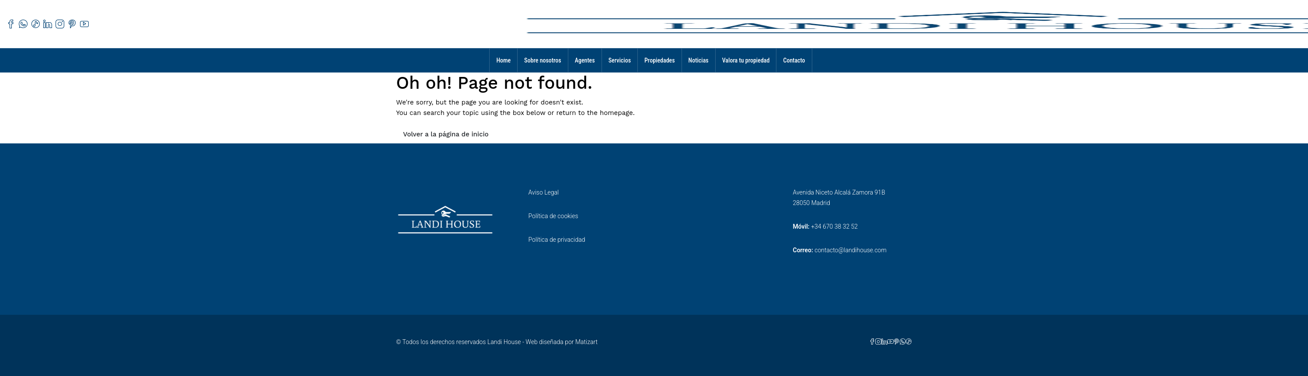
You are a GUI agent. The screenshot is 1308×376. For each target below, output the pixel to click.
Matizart (586, 341)
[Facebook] (872, 341)
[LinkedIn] (884, 341)
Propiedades (659, 60)
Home (503, 60)
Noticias (699, 60)
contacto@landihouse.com (850, 250)
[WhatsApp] (903, 341)
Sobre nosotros (542, 60)
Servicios (620, 60)
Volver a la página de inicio (446, 134)
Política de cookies (553, 215)
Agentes (585, 60)
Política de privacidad (557, 239)
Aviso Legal (544, 192)
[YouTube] (890, 341)
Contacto (794, 60)
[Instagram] (878, 341)
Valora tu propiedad (746, 60)
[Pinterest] (897, 341)
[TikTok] (909, 341)
